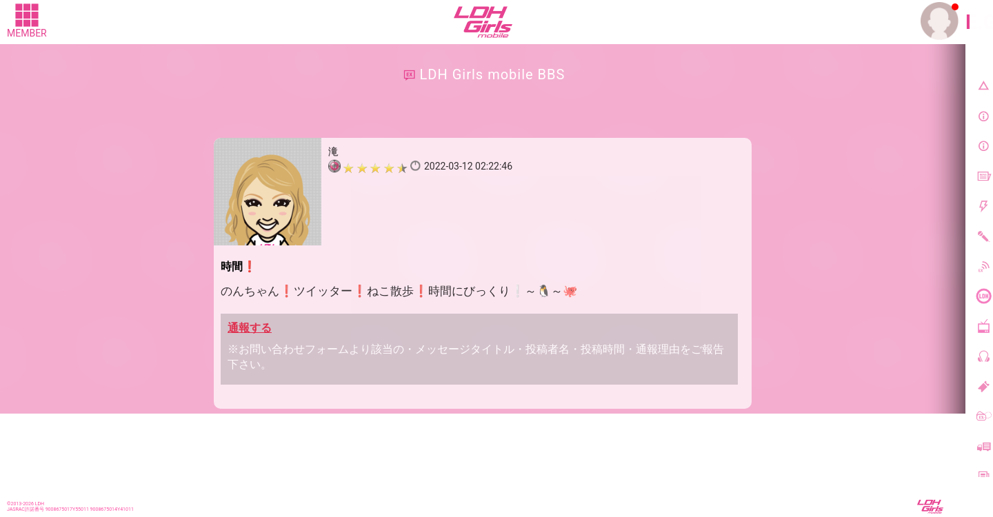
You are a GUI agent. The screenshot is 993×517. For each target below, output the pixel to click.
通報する (250, 327)
